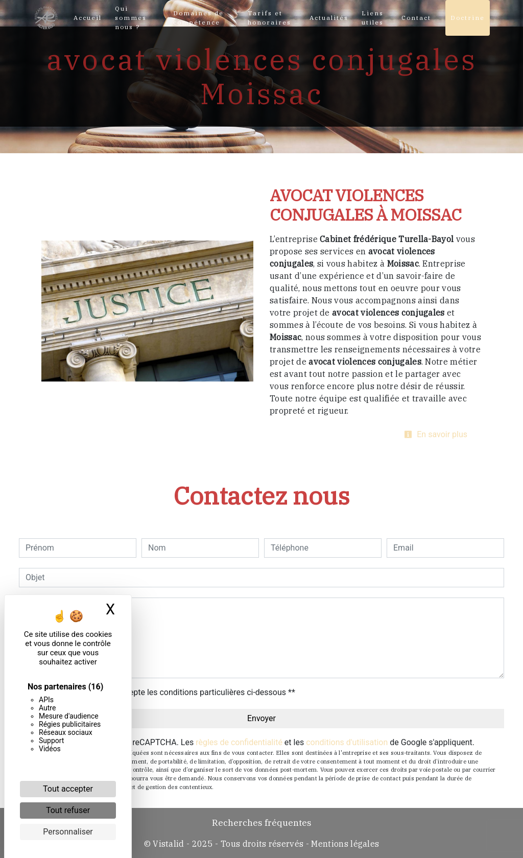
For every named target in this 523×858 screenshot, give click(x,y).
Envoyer (261, 718)
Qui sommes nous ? (131, 18)
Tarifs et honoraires (269, 17)
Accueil (88, 17)
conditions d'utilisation (347, 742)
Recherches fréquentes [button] (262, 822)
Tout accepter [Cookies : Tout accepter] (68, 789)
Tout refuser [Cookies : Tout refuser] (68, 810)
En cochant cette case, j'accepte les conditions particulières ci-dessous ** (162, 692)
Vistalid (168, 844)
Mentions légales (344, 844)
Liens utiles (373, 17)
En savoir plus (435, 434)
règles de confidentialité (239, 742)
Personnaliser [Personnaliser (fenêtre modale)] (68, 832)
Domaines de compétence (198, 17)
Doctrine (467, 17)
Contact (416, 17)
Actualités (329, 17)
